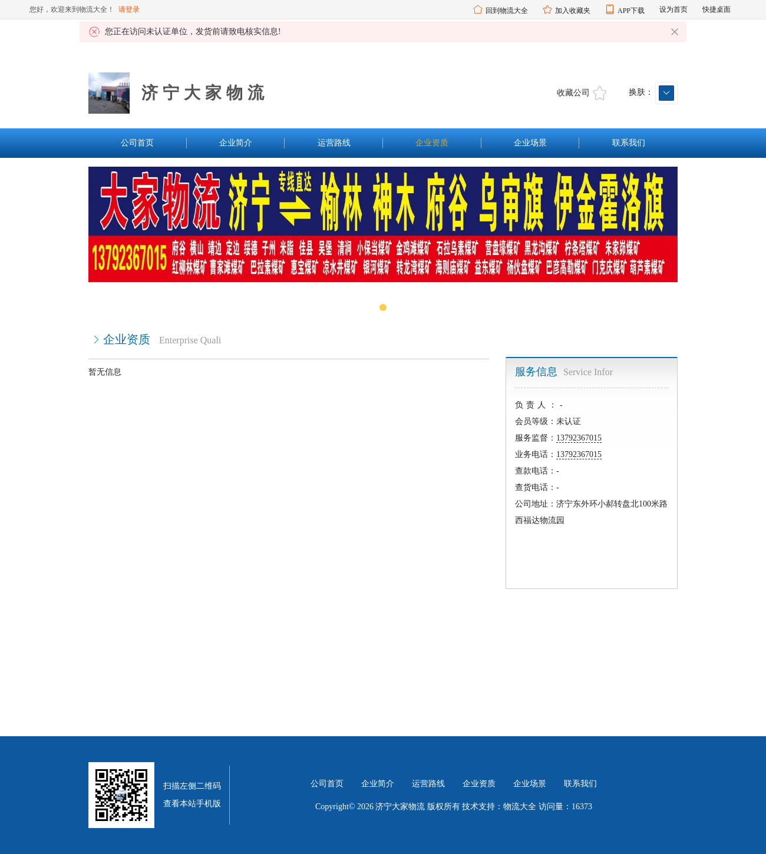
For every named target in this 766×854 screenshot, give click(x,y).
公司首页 (137, 142)
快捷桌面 (716, 9)
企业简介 (235, 142)
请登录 (129, 9)
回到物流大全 (507, 10)
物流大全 (519, 806)
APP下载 (631, 10)
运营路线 (334, 142)
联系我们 (628, 142)
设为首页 (673, 9)
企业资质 (431, 142)
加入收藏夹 (572, 10)
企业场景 (530, 142)
